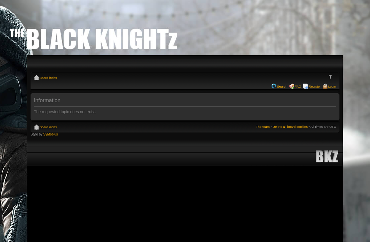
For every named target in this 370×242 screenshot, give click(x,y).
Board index (48, 78)
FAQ (298, 86)
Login (332, 86)
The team (263, 126)
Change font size (331, 77)
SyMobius (50, 134)
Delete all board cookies (290, 126)
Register (315, 86)
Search (282, 86)
